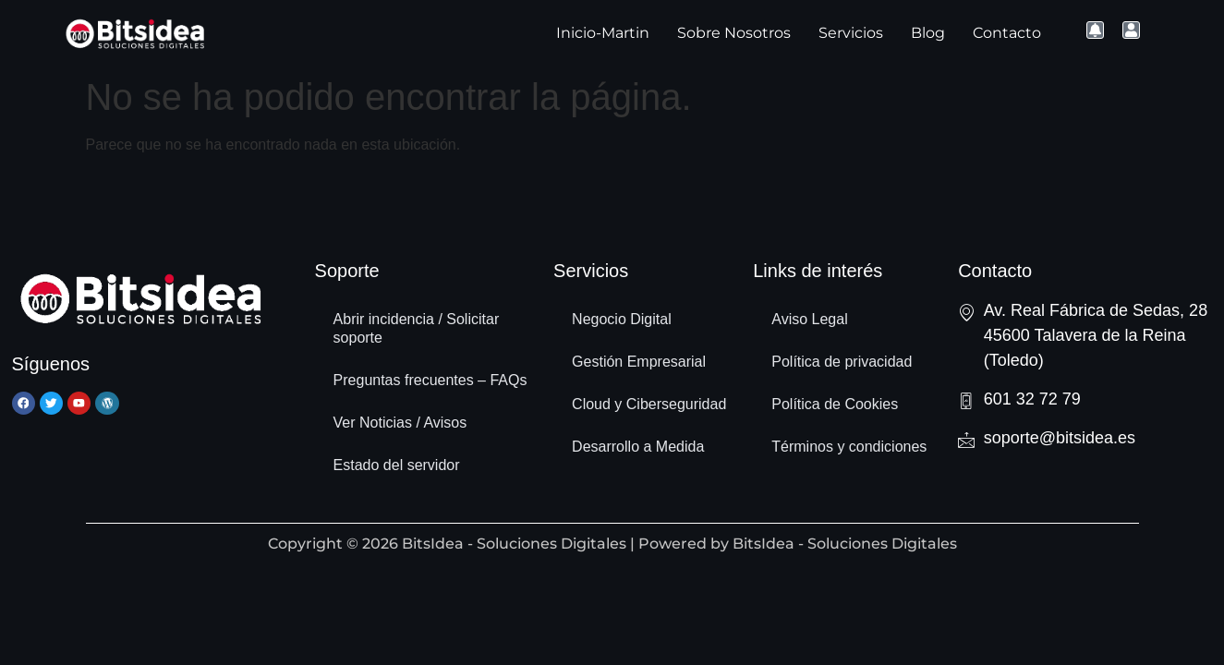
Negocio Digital (622, 319)
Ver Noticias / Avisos (400, 422)
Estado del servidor (396, 465)
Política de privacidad (841, 361)
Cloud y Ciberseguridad (649, 404)
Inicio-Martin (602, 33)
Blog (928, 33)
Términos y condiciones (849, 446)
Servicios (850, 33)
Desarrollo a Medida (638, 446)
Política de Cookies (834, 404)
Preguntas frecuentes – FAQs (430, 380)
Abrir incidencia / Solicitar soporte (416, 328)
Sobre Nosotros (734, 33)
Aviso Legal (809, 319)
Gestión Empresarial (639, 361)
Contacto (1007, 33)
